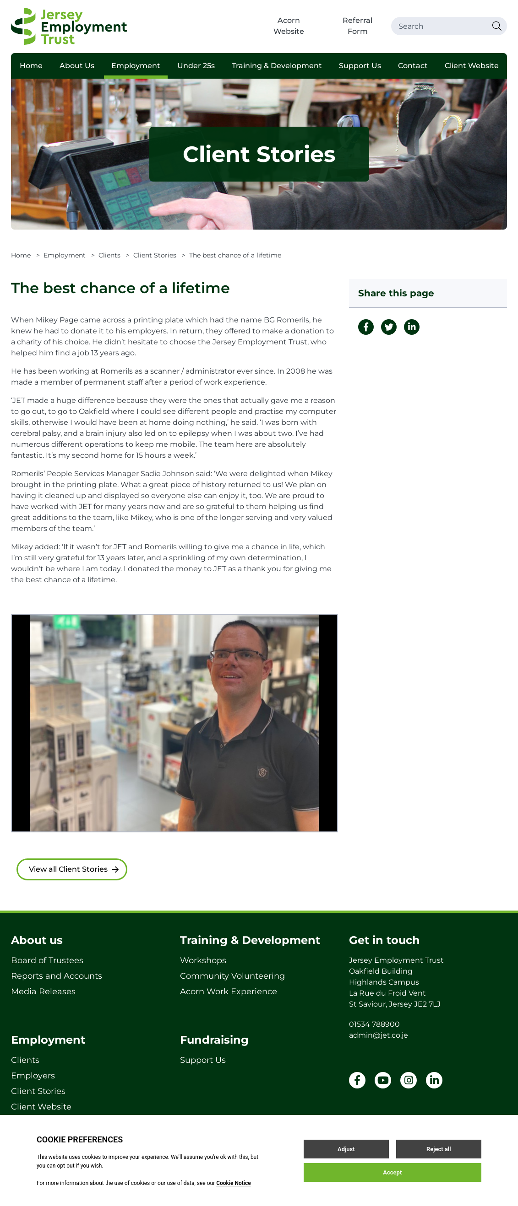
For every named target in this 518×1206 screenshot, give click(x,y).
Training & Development (277, 65)
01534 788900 (374, 1024)
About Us (77, 65)
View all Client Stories (74, 869)
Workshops (203, 960)
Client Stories (154, 255)
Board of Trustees (47, 960)
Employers (33, 1076)
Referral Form (357, 26)
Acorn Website (288, 26)
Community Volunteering (232, 976)
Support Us (360, 65)
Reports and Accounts (56, 976)
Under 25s (196, 65)
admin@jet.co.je (378, 1035)
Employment (135, 65)
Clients (109, 255)
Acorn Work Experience (228, 991)
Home (31, 65)
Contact (413, 65)
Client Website (472, 65)
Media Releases (43, 991)
